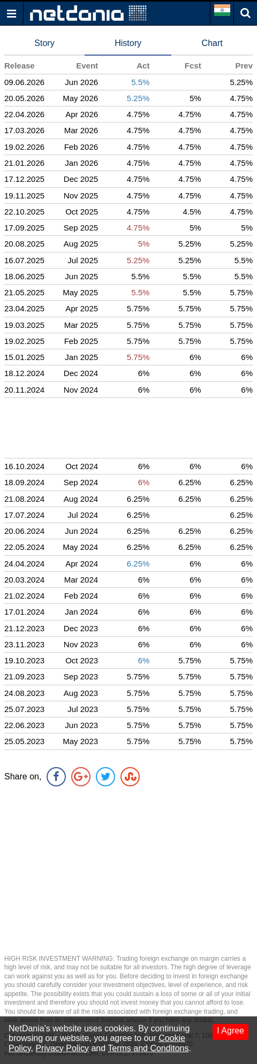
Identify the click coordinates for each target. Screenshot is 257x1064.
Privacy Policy (62, 1048)
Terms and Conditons (148, 1048)
